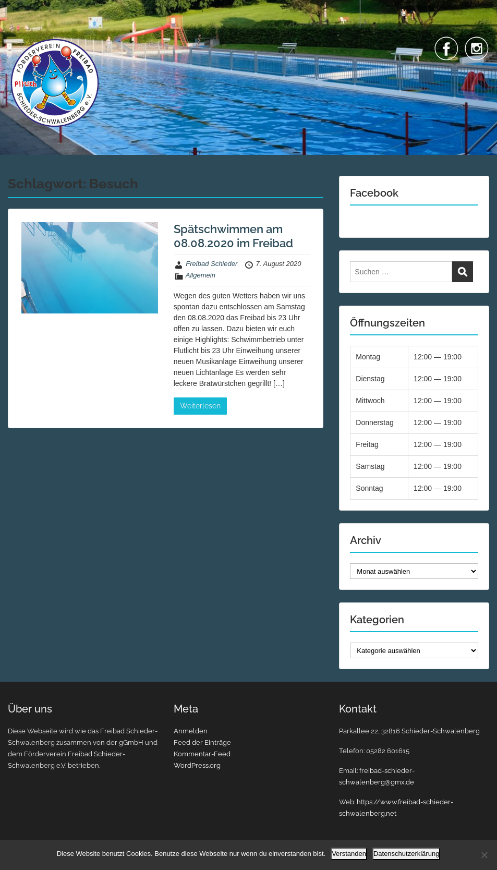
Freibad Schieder (211, 264)
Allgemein (200, 275)
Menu (19, 28)
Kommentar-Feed (202, 754)
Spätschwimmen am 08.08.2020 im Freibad (233, 235)
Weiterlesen (200, 406)
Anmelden (191, 731)
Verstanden (349, 853)
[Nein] (484, 855)
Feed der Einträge (202, 742)
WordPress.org (197, 765)
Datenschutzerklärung (406, 853)
